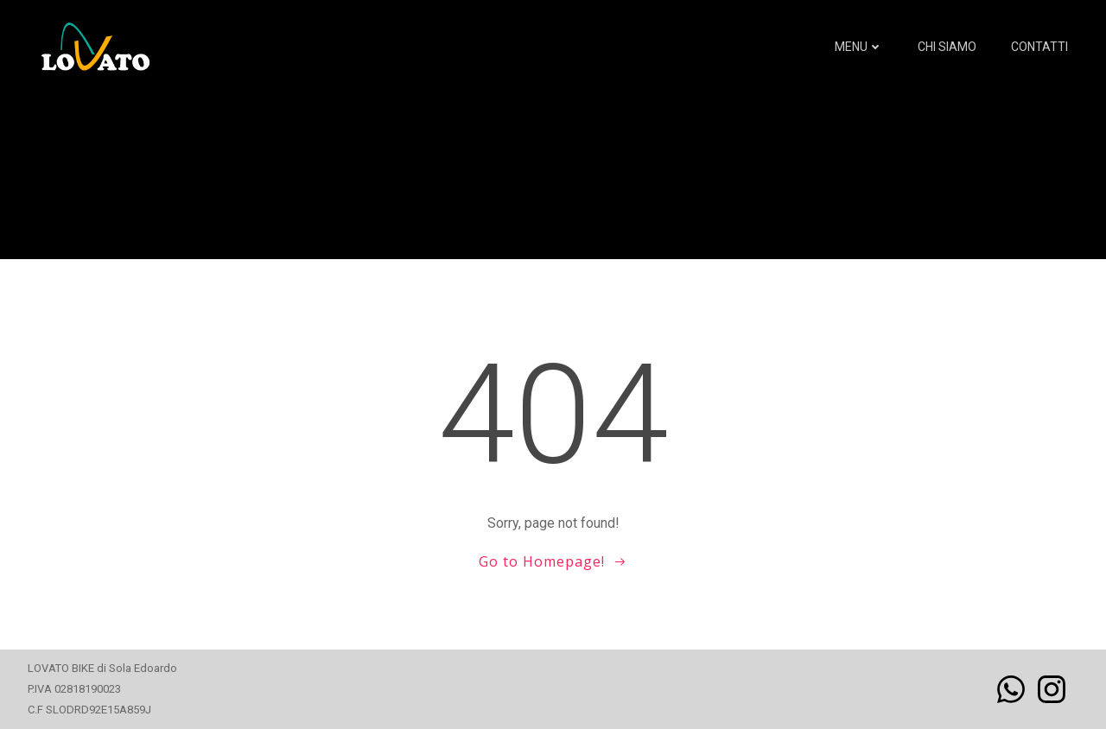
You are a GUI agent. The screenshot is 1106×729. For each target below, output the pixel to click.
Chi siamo (947, 47)
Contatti (1039, 47)
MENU (859, 47)
